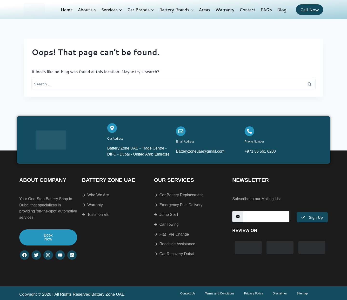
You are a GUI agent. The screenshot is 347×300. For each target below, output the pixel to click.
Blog (281, 10)
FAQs (266, 10)
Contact (247, 10)
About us (87, 10)
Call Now (309, 10)
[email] (266, 216)
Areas (204, 10)
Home (67, 10)
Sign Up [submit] (312, 217)
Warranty (224, 10)
